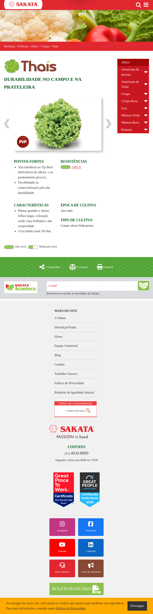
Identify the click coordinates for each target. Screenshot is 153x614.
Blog (57, 355)
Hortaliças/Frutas (65, 327)
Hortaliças (10, 46)
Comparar (78, 267)
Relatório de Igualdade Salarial (74, 392)
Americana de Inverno (130, 72)
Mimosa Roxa (130, 122)
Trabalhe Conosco (65, 373)
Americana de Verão (130, 84)
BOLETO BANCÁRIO (76, 589)
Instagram (62, 526)
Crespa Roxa (129, 101)
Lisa (124, 108)
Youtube (62, 547)
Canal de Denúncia (91, 568)
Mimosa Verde (130, 115)
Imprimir (105, 267)
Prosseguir (137, 605)
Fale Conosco (62, 568)
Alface (125, 62)
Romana (126, 129)
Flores (58, 336)
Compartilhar (49, 267)
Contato (59, 364)
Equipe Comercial (65, 345)
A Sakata (60, 318)
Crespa (125, 94)
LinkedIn (91, 547)
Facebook (91, 526)
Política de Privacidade (69, 383)
